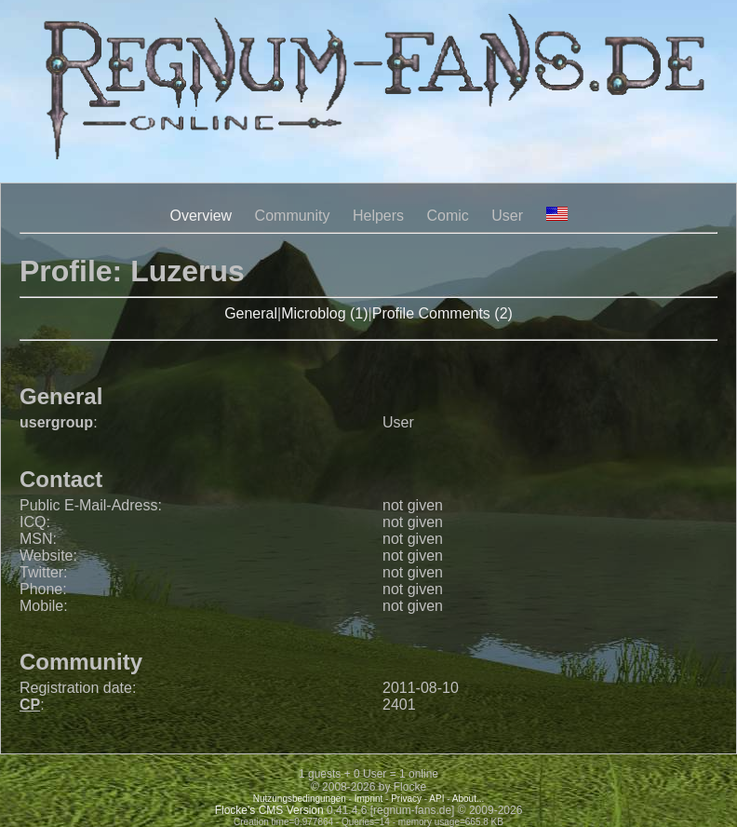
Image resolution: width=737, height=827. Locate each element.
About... (468, 798)
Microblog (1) (324, 313)
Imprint (369, 798)
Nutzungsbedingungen (299, 798)
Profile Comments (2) (442, 313)
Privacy (406, 798)
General (250, 313)
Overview (200, 216)
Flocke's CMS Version (269, 810)
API (436, 798)
